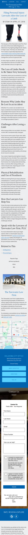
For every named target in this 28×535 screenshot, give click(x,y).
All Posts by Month (14, 261)
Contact (23, 1)
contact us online (20, 315)
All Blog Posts (7, 250)
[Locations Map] (14, 334)
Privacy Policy (15, 466)
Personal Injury (7, 253)
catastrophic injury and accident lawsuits (13, 53)
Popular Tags (14, 258)
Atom (14, 264)
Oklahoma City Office (14, 356)
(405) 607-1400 (8, 317)
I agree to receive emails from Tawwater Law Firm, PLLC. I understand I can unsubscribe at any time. (15, 476)
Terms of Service (20, 500)
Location (11, 1)
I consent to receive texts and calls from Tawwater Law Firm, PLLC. (15, 462)
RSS (14, 267)
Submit (14, 487)
